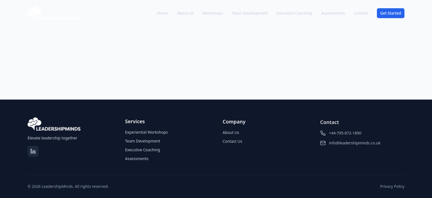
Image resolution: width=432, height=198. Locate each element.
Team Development (250, 13)
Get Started (390, 13)
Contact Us (232, 142)
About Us (185, 13)
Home (162, 13)
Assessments (333, 13)
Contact (361, 13)
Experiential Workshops (146, 132)
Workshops (212, 13)
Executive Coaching (294, 13)
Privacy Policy (392, 186)
